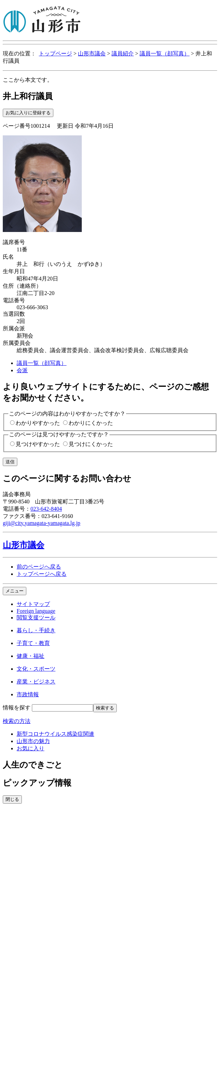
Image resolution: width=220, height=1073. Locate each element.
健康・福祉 (30, 656)
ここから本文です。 (28, 80)
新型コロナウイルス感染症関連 (55, 734)
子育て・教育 (33, 643)
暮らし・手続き (36, 630)
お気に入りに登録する (28, 112)
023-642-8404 (46, 509)
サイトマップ (33, 604)
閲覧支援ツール (36, 617)
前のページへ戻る (39, 567)
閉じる (12, 799)
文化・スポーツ (36, 669)
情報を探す (16, 707)
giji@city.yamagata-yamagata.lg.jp (41, 523)
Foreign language (36, 611)
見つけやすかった (38, 444)
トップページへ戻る (42, 574)
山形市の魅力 (33, 741)
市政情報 (28, 694)
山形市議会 (92, 53)
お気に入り (30, 748)
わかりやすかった (38, 423)
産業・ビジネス (36, 682)
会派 (22, 370)
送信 (10, 461)
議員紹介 (123, 53)
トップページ (55, 53)
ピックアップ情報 (37, 782)
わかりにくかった (91, 423)
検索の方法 (16, 721)
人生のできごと (33, 764)
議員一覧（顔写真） (165, 53)
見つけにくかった (91, 444)
